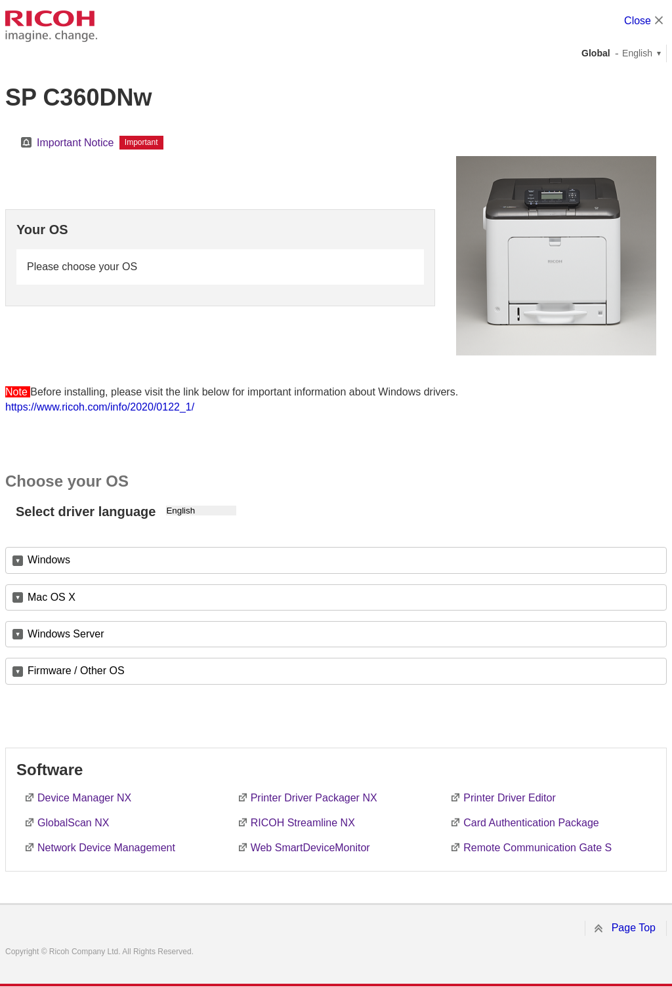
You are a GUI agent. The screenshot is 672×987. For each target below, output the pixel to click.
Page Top (634, 927)
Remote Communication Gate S (537, 847)
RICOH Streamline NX (303, 822)
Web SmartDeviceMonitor (310, 847)
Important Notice (75, 142)
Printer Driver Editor (509, 797)
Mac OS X (51, 597)
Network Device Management (106, 847)
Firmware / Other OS (76, 670)
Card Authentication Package (530, 822)
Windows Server (66, 633)
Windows (49, 559)
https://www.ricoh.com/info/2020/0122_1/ (99, 407)
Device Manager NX (84, 797)
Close (637, 20)
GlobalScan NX (73, 822)
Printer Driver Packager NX (314, 797)
